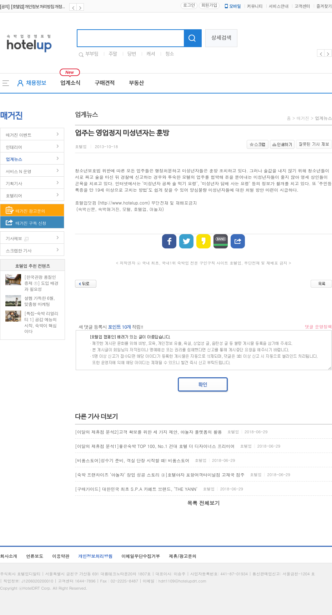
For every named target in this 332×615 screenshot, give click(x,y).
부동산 (136, 83)
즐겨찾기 (324, 6)
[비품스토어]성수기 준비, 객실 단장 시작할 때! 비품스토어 (132, 460)
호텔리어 (14, 195)
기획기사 (14, 183)
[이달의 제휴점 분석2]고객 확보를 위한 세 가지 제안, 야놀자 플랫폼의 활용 (148, 432)
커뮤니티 (255, 6)
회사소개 (8, 556)
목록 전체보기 (203, 502)
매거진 (302, 118)
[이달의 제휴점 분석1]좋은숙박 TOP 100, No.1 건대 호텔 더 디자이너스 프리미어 (155, 446)
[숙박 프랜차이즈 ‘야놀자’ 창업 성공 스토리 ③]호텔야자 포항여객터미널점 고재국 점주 (160, 475)
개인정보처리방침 (95, 556)
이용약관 (60, 556)
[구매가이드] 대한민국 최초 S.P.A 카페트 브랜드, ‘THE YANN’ (136, 489)
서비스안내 (278, 6)
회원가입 (209, 5)
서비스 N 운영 (18, 171)
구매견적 (105, 83)
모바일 (232, 6)
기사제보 (14, 238)
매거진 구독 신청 (30, 223)
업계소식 (70, 83)
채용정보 (36, 83)
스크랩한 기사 (18, 250)
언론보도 (34, 556)
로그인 (189, 5)
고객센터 (302, 6)
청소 (169, 54)
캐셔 (150, 54)
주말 (113, 54)
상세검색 (221, 38)
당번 (131, 54)
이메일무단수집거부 (140, 556)
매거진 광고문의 (30, 211)
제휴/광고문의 (182, 556)
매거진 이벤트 (18, 135)
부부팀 (91, 54)
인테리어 (14, 147)
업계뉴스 (14, 159)
